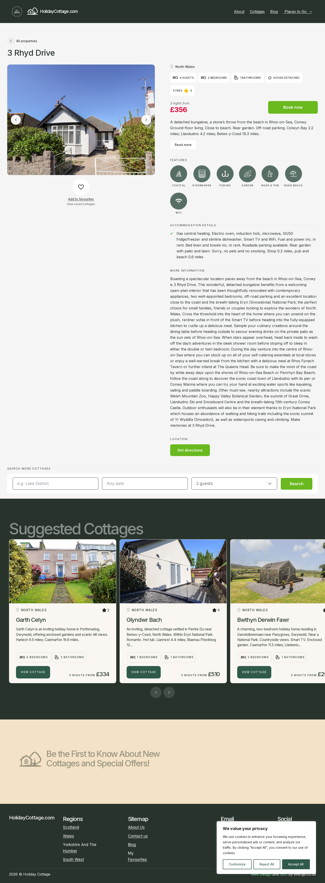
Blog (274, 11)
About (239, 11)
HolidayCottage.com (43, 11)
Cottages (257, 11)
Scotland (71, 827)
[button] (234, 483)
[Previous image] (16, 120)
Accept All (296, 864)
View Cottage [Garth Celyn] (33, 672)
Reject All (267, 864)
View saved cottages (81, 204)
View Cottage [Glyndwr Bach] (143, 672)
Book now (293, 107)
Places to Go (298, 11)
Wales (68, 836)
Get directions (190, 450)
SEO (283, 874)
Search (297, 483)
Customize (237, 864)
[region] (266, 847)
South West (73, 859)
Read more (183, 145)
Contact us (138, 836)
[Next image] (146, 120)
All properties (22, 41)
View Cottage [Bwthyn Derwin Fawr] (254, 672)
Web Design (261, 874)
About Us (136, 827)
